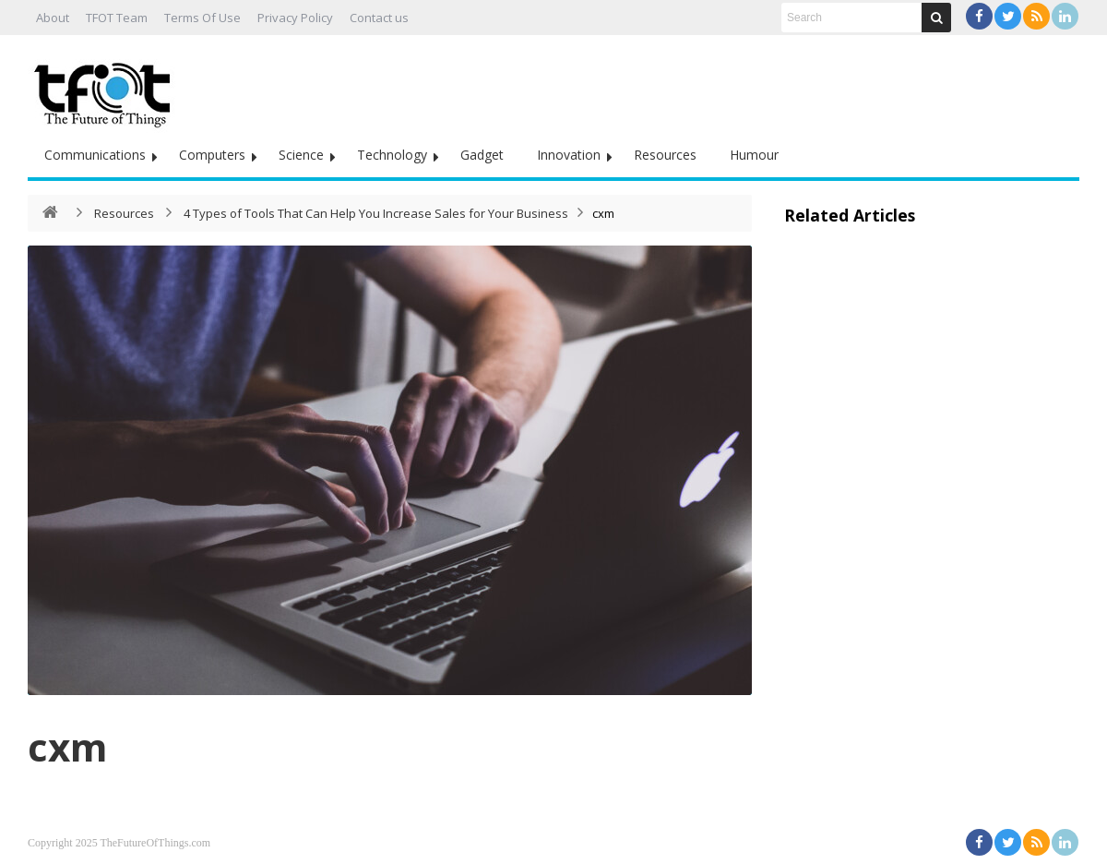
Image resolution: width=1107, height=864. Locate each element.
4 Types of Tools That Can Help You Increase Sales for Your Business (376, 213)
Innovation (569, 154)
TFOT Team (117, 17)
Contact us (379, 17)
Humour (754, 154)
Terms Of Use (202, 17)
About (52, 17)
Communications (95, 154)
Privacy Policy (295, 17)
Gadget (482, 154)
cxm (68, 746)
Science (301, 154)
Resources (665, 154)
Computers (212, 154)
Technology (392, 154)
